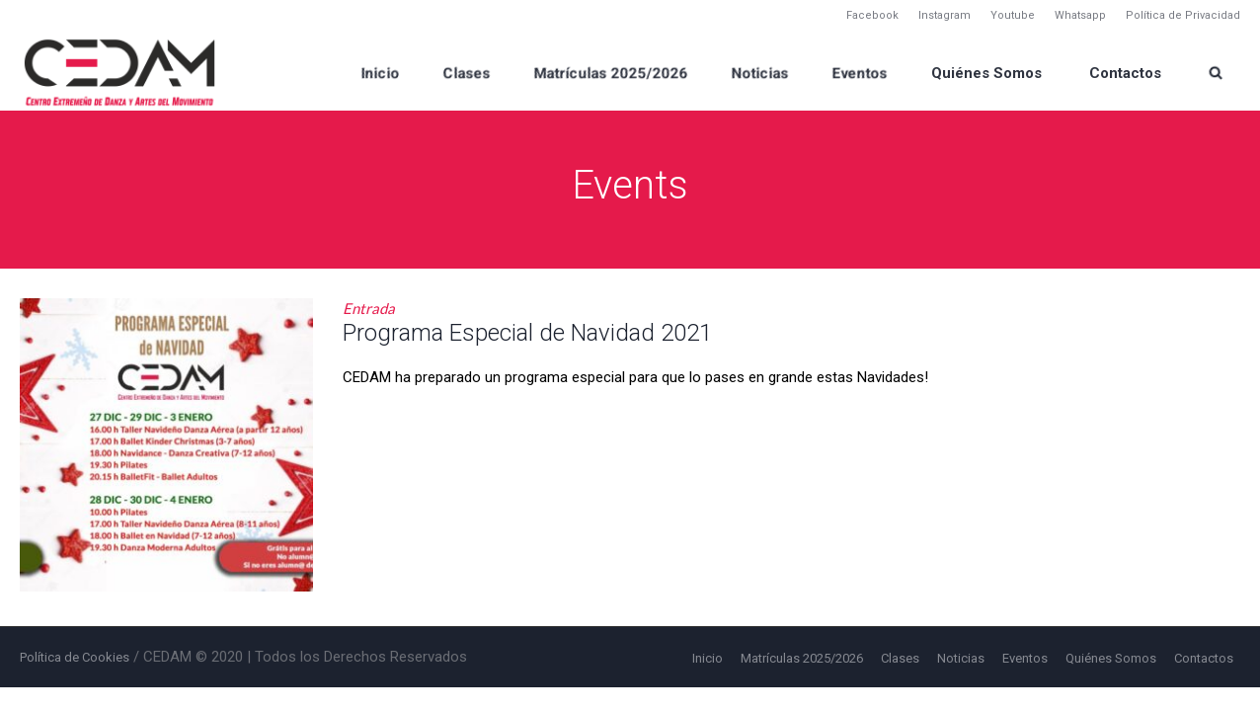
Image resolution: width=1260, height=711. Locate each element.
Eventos (1025, 658)
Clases (900, 658)
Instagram (944, 15)
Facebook (872, 15)
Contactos (1203, 658)
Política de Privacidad (1183, 15)
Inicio (707, 658)
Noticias (960, 658)
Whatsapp (1080, 15)
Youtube (1012, 15)
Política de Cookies (74, 657)
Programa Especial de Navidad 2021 (527, 333)
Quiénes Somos (1110, 658)
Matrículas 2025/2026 (802, 658)
